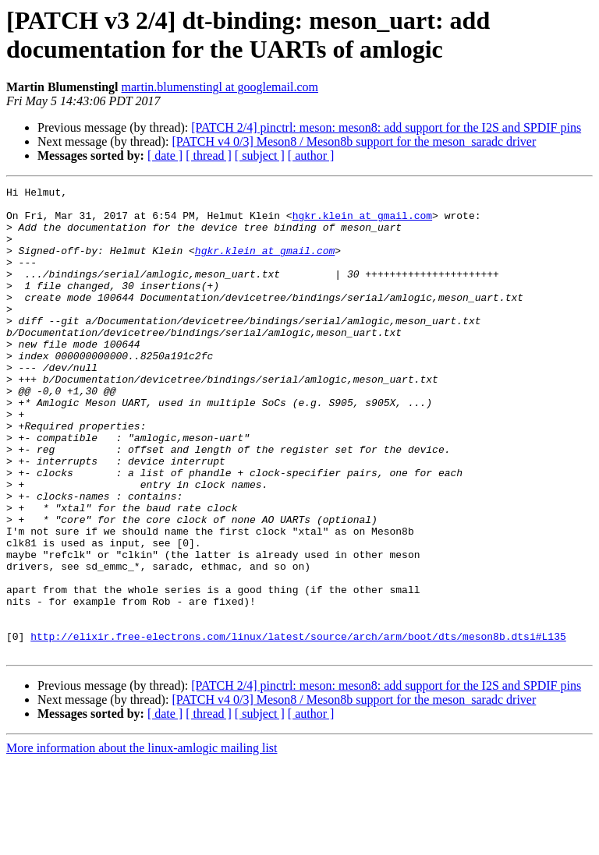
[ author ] (311, 155)
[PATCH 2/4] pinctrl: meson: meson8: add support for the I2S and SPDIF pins (386, 127)
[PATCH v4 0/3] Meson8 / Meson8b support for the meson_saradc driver (354, 141)
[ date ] (165, 155)
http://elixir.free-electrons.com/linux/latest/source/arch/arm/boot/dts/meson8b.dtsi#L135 (297, 727)
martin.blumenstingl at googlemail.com (220, 87)
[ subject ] (260, 155)
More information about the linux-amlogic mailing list (142, 841)
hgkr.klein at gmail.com (362, 222)
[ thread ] (209, 155)
